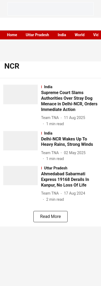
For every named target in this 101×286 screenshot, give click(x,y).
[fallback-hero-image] (22, 106)
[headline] (69, 101)
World (80, 35)
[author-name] (51, 118)
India (62, 35)
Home (12, 35)
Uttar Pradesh (37, 35)
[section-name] (69, 87)
